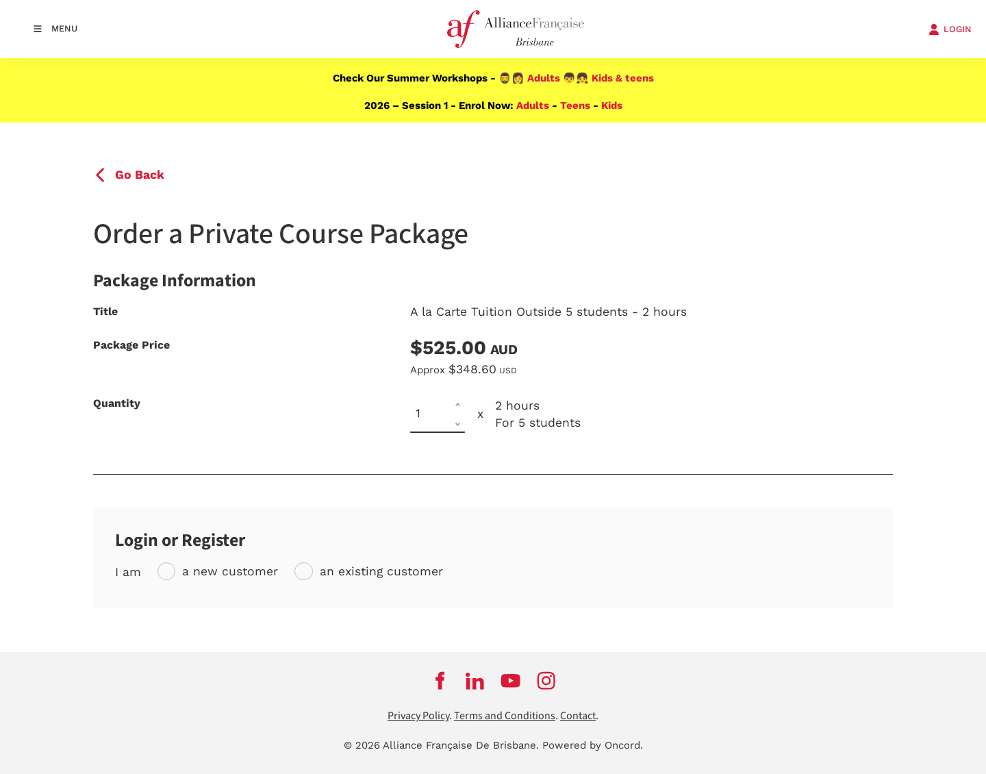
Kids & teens (623, 78)
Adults (543, 78)
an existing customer (381, 571)
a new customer (230, 571)
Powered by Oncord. (592, 745)
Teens (575, 105)
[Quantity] (437, 414)
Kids (611, 105)
